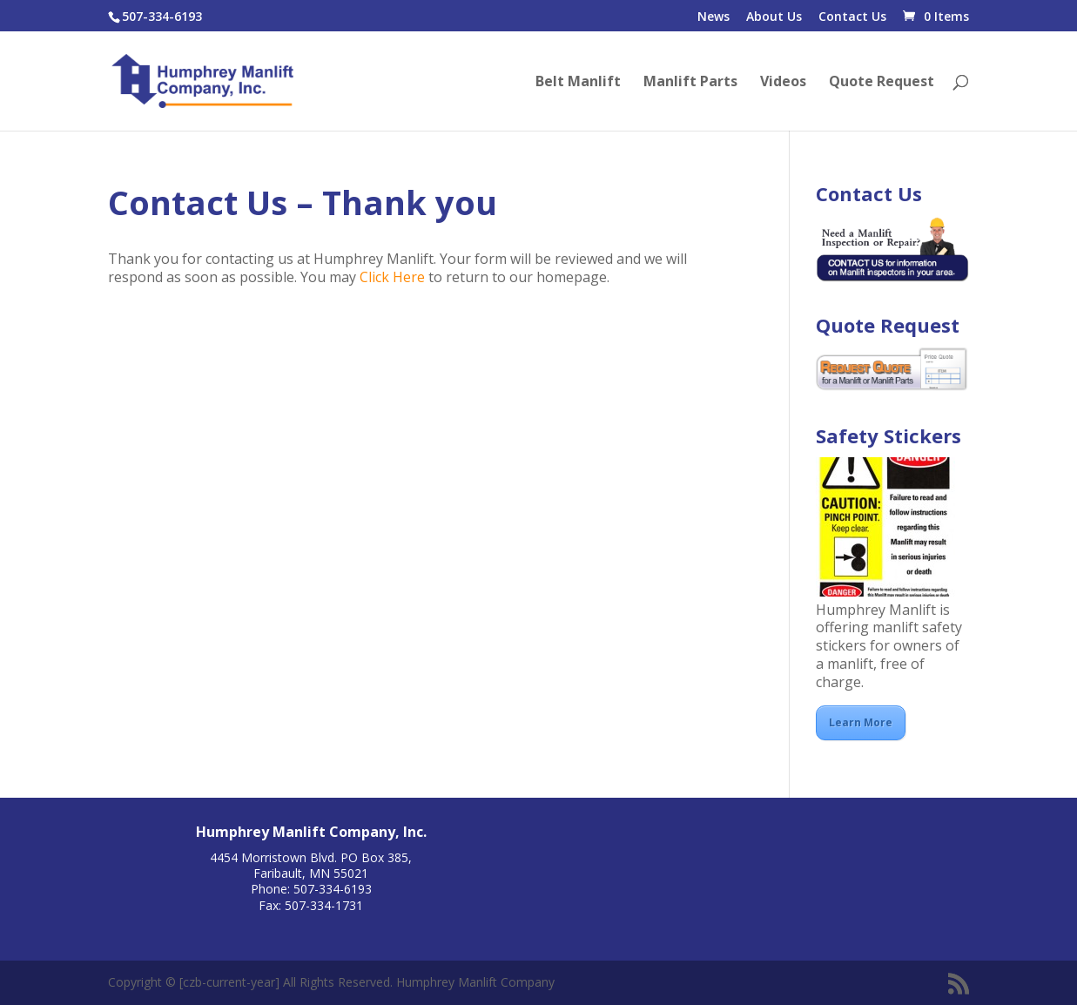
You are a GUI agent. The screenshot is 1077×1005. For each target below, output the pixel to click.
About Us (774, 17)
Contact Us (852, 17)
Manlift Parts (690, 83)
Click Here (392, 277)
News (713, 17)
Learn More (860, 722)
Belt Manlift (578, 83)
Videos (783, 83)
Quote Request (881, 83)
